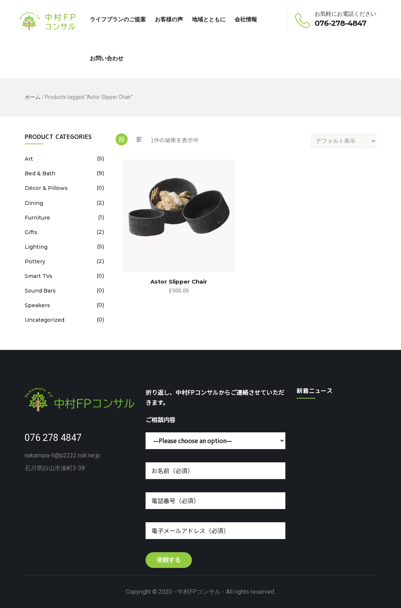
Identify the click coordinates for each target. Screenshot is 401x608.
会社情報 (246, 19)
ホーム (32, 97)
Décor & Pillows (46, 188)
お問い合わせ (106, 58)
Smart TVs (38, 276)
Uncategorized (44, 320)
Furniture (37, 217)
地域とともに (209, 19)
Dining (34, 203)
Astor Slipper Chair (178, 281)
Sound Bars (40, 290)
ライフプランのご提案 (118, 19)
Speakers (37, 305)
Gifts (31, 232)
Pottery (35, 261)
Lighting (36, 246)
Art (29, 158)
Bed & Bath (40, 173)
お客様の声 (169, 19)
